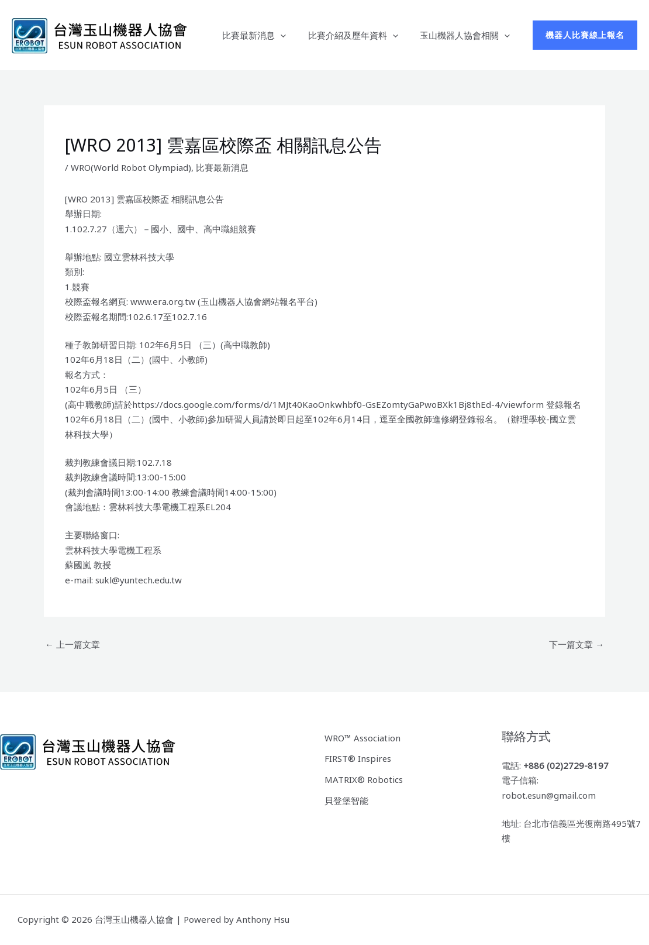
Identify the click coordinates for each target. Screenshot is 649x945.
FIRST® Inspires (358, 758)
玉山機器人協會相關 (467, 35)
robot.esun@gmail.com (549, 795)
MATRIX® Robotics (363, 779)
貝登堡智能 (346, 800)
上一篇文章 (72, 644)
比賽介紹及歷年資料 (360, 35)
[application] (291, 35)
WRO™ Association (362, 737)
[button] (585, 35)
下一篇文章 (576, 644)
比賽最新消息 (265, 35)
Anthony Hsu (262, 919)
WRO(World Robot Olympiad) (131, 167)
